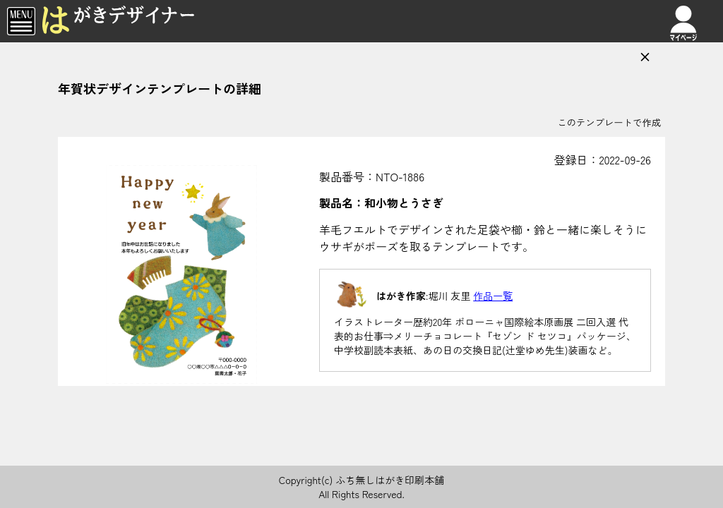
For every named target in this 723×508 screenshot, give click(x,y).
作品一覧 (493, 296)
